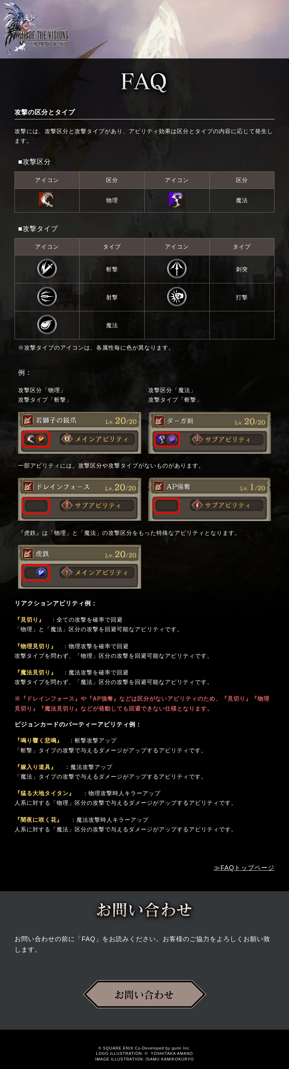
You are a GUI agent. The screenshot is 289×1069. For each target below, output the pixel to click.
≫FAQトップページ (244, 867)
